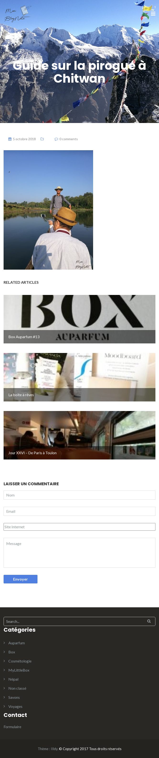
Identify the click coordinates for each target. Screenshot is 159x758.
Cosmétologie (20, 661)
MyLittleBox (18, 670)
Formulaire (12, 726)
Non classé (17, 688)
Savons (14, 697)
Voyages (15, 706)
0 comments (68, 139)
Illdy (54, 749)
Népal (13, 679)
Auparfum (16, 643)
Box (11, 652)
